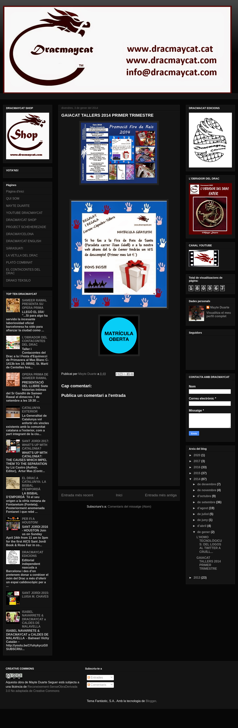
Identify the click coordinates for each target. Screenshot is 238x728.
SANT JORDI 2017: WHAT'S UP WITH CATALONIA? (35, 444)
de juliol (203, 514)
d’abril (202, 525)
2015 (197, 473)
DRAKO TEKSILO (18, 280)
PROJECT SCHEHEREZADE (26, 227)
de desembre (207, 484)
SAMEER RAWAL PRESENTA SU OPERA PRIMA (34, 304)
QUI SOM (12, 198)
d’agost (203, 508)
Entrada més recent (77, 495)
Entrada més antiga (161, 495)
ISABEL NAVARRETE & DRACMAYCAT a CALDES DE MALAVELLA (34, 619)
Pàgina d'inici (15, 191)
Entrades (95, 677)
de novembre (207, 490)
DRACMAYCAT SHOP (21, 220)
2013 (197, 577)
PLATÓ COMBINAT (19, 262)
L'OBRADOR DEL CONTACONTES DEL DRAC (34, 341)
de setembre (206, 502)
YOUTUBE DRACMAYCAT (24, 212)
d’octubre (204, 496)
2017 (197, 461)
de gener (204, 532)
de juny (203, 520)
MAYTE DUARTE (18, 205)
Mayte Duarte (219, 307)
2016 (197, 467)
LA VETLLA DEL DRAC (22, 255)
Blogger (151, 701)
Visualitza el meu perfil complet (218, 314)
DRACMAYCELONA (20, 234)
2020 (197, 455)
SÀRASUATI (14, 248)
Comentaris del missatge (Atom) (129, 506)
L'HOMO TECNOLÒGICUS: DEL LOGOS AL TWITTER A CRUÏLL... (209, 544)
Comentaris (97, 684)
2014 (197, 479)
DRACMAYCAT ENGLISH (23, 241)
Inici (119, 495)
